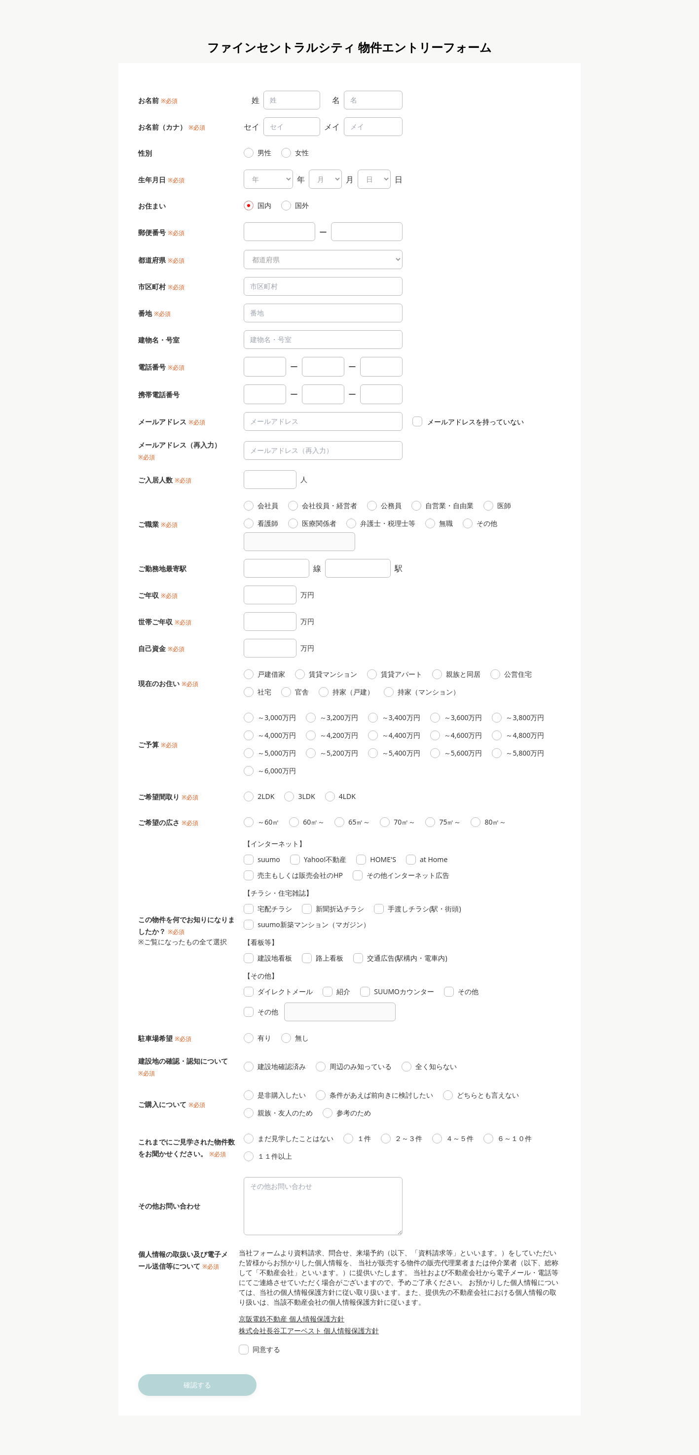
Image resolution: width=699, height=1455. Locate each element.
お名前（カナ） (162, 127)
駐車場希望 (155, 1038)
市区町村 (152, 286)
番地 (145, 313)
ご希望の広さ (159, 822)
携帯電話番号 (159, 394)
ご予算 (148, 744)
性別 (145, 153)
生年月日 (152, 179)
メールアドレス (162, 421)
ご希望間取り (159, 796)
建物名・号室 (159, 340)
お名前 (148, 100)
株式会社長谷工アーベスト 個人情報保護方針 (309, 1330)
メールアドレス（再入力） (179, 445)
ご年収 (148, 595)
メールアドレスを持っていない (475, 421)
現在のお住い (159, 683)
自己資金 (152, 648)
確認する (197, 1384)
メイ (332, 126)
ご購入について (162, 1104)
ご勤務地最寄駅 (162, 568)
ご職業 (148, 524)
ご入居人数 (155, 480)
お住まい (152, 205)
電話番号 (152, 367)
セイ (251, 126)
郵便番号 (152, 232)
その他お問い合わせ (169, 1206)
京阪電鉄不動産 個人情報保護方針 (291, 1318)
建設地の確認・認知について (183, 1061)
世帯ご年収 (155, 621)
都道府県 (152, 260)
